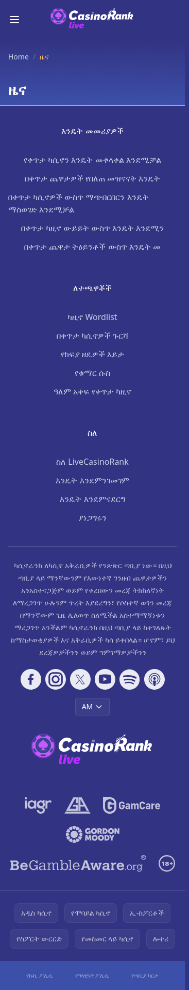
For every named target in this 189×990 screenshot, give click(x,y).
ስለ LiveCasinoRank (92, 461)
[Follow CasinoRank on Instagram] (55, 679)
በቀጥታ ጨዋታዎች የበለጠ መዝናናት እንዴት (93, 178)
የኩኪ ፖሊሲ (39, 975)
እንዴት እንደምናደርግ (92, 499)
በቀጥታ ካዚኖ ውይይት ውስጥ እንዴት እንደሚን (92, 228)
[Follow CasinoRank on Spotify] (129, 679)
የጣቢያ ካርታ (145, 975)
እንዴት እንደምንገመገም (92, 480)
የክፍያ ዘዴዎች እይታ (92, 354)
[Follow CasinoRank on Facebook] (31, 679)
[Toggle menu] (14, 19)
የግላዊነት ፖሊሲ (92, 975)
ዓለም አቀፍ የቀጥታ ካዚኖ (92, 391)
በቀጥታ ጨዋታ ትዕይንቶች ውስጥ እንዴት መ (92, 246)
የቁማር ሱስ (92, 372)
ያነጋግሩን (92, 517)
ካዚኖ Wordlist (92, 317)
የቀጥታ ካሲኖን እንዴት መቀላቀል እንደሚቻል (92, 159)
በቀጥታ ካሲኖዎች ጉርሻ (92, 335)
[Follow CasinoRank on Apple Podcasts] (154, 679)
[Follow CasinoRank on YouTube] (105, 679)
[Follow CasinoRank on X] (80, 679)
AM (93, 706)
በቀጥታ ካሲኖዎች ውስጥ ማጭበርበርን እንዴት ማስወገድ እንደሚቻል (78, 203)
